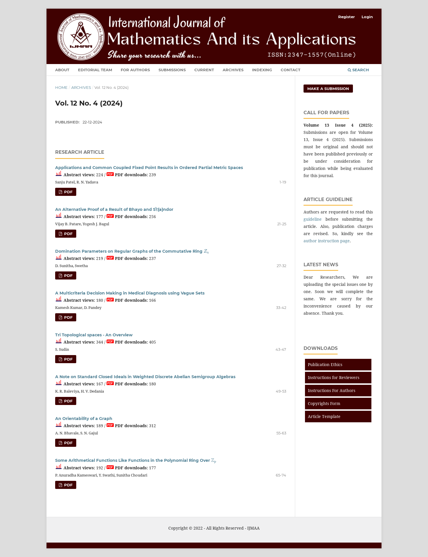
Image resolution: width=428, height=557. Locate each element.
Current (204, 69)
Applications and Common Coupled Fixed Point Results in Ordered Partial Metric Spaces (149, 167)
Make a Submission (328, 88)
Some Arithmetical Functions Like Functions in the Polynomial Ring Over (135, 460)
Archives (233, 69)
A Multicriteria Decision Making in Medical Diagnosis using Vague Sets (129, 293)
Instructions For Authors (331, 390)
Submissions (172, 69)
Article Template (324, 416)
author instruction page (327, 240)
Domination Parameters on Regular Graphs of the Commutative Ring (132, 251)
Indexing (262, 69)
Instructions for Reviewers (333, 377)
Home (61, 87)
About (62, 69)
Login (367, 16)
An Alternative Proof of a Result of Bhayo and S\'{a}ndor (114, 209)
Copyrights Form (324, 403)
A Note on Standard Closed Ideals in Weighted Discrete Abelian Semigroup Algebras (145, 376)
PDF (67, 192)
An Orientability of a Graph (83, 418)
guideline (313, 219)
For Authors (135, 69)
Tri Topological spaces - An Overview (94, 334)
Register (346, 16)
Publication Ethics (325, 364)
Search (358, 69)
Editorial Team (95, 69)
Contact (290, 69)
